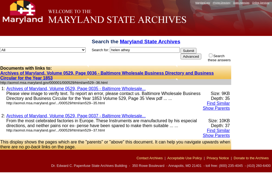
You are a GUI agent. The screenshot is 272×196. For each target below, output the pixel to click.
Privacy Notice (218, 158)
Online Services (260, 2)
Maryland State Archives (150, 41)
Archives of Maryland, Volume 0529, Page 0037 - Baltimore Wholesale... (76, 116)
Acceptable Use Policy (184, 158)
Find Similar (218, 103)
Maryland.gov (202, 2)
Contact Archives (150, 158)
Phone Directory (221, 2)
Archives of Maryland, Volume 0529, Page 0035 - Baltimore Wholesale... (76, 88)
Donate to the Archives (251, 158)
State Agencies (241, 2)
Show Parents (216, 108)
